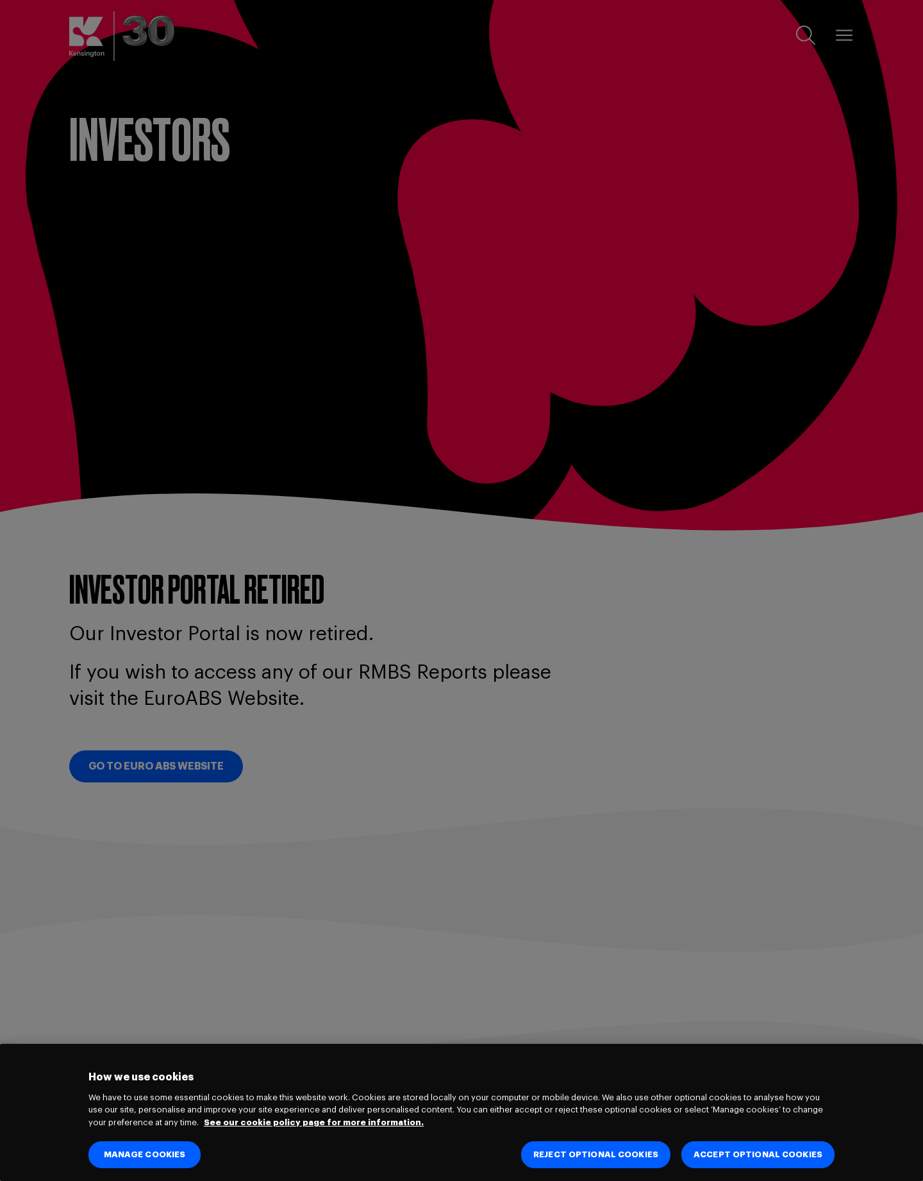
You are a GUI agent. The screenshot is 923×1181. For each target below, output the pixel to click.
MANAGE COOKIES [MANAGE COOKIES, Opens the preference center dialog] (145, 1154)
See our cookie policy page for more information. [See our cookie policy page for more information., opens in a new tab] (314, 1122)
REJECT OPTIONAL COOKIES (595, 1154)
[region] (461, 1112)
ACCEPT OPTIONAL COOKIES (758, 1154)
